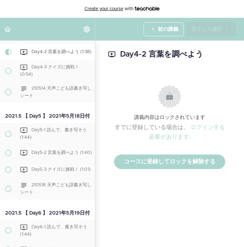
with (122, 9)
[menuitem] (87, 29)
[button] (8, 29)
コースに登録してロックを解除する (169, 162)
